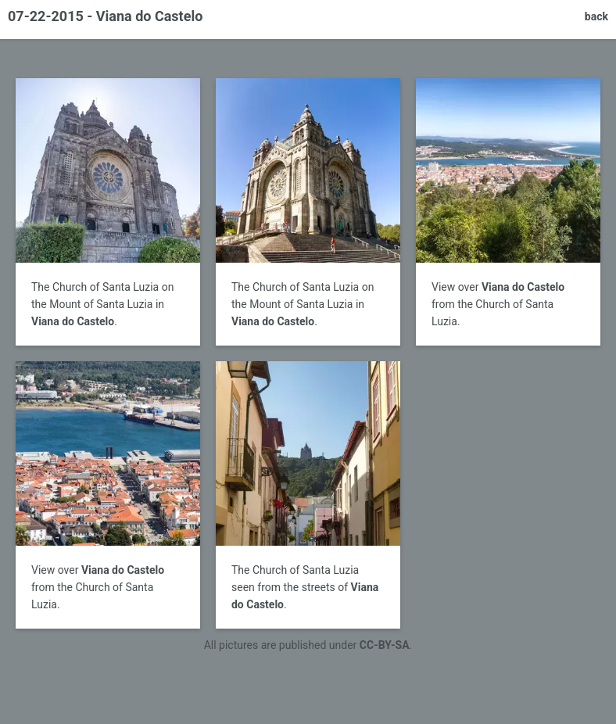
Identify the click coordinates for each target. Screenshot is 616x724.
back (596, 16)
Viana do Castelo (72, 321)
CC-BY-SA (385, 645)
